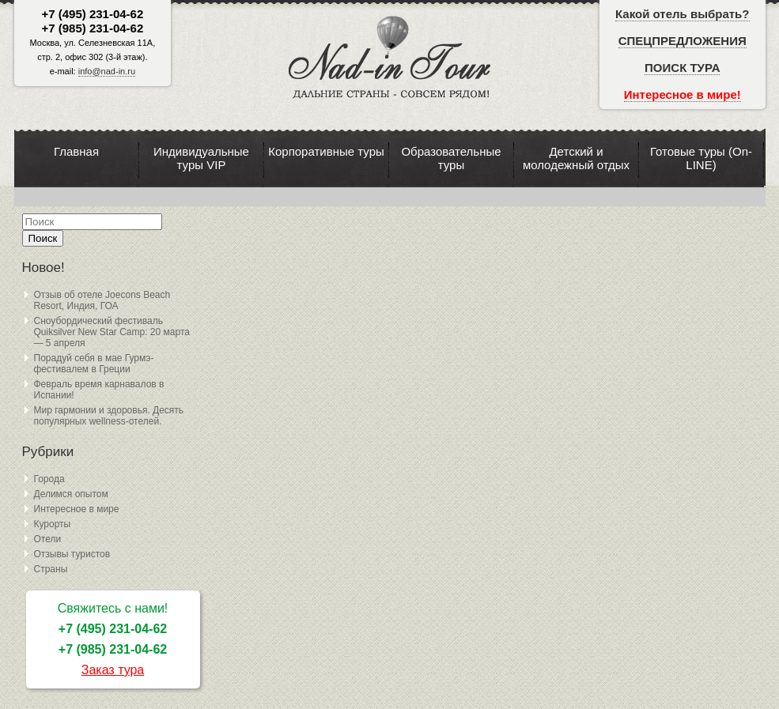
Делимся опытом (71, 494)
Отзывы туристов (72, 554)
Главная (76, 151)
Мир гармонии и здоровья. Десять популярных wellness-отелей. (109, 416)
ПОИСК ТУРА (682, 67)
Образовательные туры (451, 158)
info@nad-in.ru (106, 71)
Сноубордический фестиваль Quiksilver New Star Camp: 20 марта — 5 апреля (112, 332)
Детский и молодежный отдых (576, 158)
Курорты (52, 524)
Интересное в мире (76, 509)
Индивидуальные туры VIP (201, 158)
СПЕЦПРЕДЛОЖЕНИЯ (682, 40)
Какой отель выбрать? (682, 14)
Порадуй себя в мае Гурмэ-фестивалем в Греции (94, 364)
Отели (48, 539)
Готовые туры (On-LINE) (701, 158)
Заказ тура (113, 670)
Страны (51, 569)
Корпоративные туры (326, 151)
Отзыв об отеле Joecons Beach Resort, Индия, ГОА (102, 300)
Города (49, 479)
